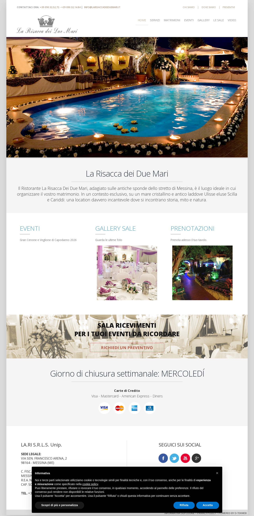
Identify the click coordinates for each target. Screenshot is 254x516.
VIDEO (232, 20)
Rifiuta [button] (184, 505)
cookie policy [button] (90, 484)
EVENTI (189, 20)
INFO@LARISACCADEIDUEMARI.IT (102, 7)
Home (142, 20)
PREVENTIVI (229, 7)
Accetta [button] (208, 505)
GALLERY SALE (115, 228)
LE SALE (218, 20)
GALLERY (204, 20)
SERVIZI (155, 20)
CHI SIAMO (189, 7)
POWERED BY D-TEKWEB (233, 513)
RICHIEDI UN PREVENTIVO (127, 347)
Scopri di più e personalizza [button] (59, 505)
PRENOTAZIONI (193, 228)
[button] (217, 473)
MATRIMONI (172, 20)
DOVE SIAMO (209, 7)
